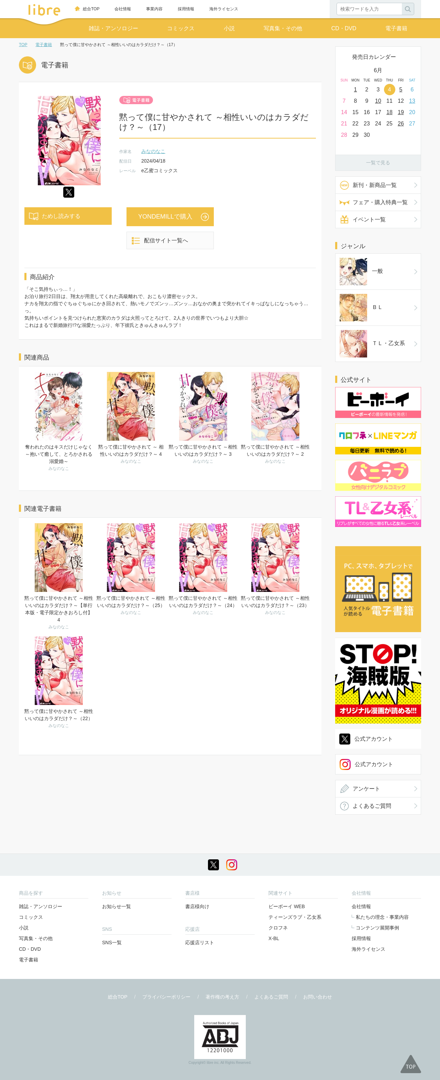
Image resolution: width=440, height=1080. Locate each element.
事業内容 (154, 9)
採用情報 (186, 9)
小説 (229, 28)
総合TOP (91, 9)
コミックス (181, 28)
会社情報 (122, 9)
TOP (23, 44)
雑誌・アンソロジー (113, 28)
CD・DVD (343, 28)
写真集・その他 (283, 28)
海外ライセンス (223, 9)
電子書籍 (396, 28)
